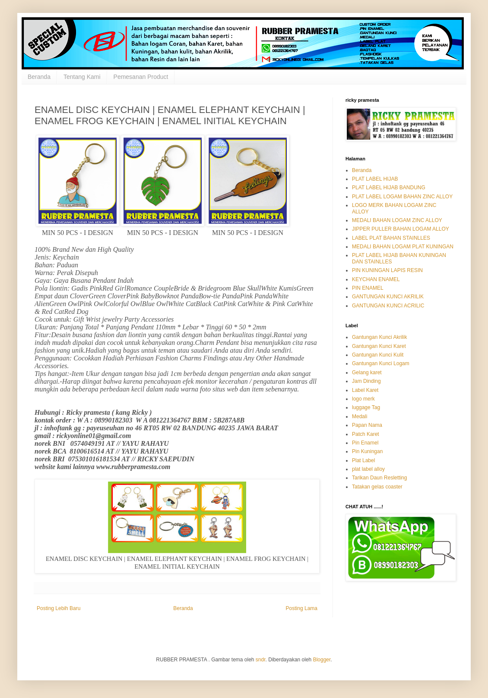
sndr (261, 660)
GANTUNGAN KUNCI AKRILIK (388, 297)
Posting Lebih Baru (58, 608)
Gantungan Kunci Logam (380, 363)
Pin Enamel (365, 443)
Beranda (39, 76)
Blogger (322, 660)
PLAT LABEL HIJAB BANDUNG (388, 188)
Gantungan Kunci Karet (379, 346)
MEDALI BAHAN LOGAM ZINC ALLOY (397, 220)
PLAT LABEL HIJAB (375, 179)
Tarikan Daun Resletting (379, 478)
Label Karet (365, 390)
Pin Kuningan (367, 451)
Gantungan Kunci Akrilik (379, 337)
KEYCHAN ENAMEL (376, 279)
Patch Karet (365, 434)
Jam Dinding (366, 381)
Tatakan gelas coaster (377, 487)
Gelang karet (367, 372)
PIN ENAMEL (367, 288)
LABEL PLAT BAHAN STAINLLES (391, 238)
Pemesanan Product (141, 76)
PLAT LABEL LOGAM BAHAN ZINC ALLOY (402, 197)
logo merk (363, 399)
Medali (359, 416)
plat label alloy (368, 469)
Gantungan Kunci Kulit (377, 355)
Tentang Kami (82, 76)
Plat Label (363, 460)
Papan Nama (367, 425)
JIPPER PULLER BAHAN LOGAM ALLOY (400, 229)
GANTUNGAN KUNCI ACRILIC (388, 306)
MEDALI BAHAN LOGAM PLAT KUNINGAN (402, 247)
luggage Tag (366, 407)
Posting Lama (301, 608)
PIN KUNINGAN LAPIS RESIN (387, 270)
